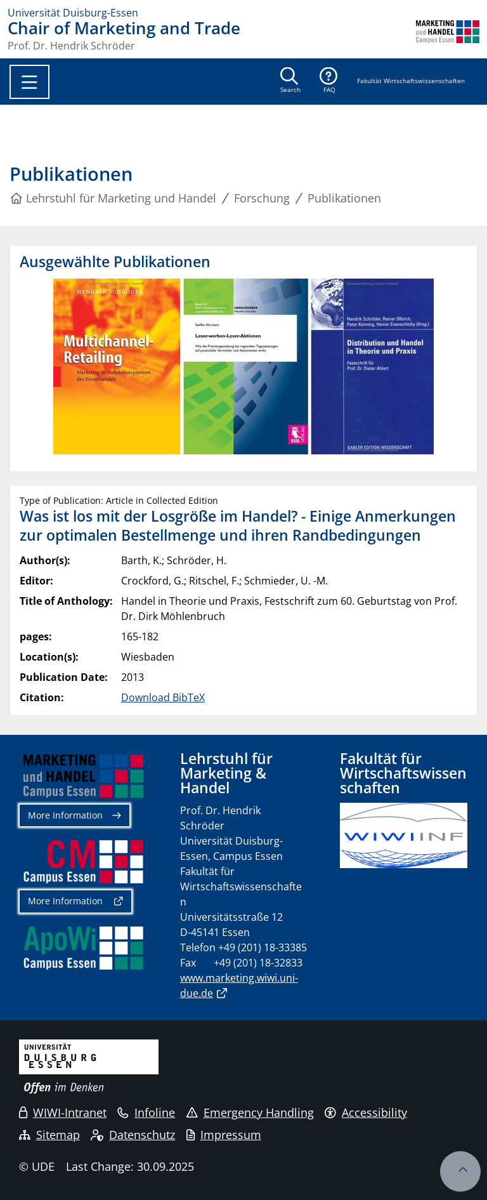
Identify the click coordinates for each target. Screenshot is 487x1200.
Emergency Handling (250, 1112)
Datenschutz (133, 1134)
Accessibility (366, 1112)
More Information (65, 815)
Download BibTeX (163, 697)
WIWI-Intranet (63, 1112)
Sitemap (49, 1134)
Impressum (223, 1134)
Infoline (146, 1112)
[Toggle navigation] (29, 82)
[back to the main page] (447, 35)
